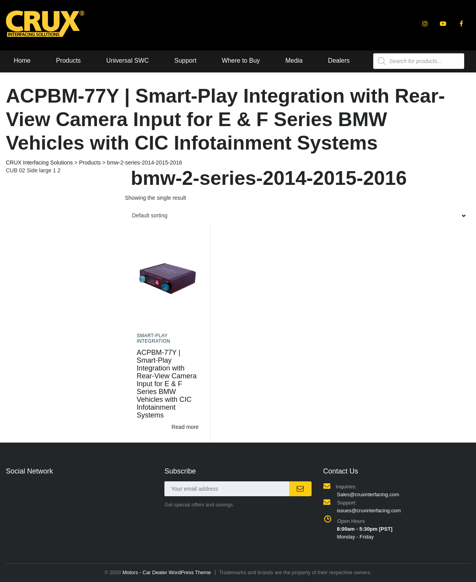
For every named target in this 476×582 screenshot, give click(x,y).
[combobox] (297, 215)
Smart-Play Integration (153, 338)
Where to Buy (241, 60)
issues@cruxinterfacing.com (369, 510)
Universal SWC (127, 60)
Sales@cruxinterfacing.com (368, 494)
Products (68, 60)
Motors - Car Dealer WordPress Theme (166, 572)
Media (294, 60)
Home (22, 60)
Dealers (339, 60)
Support (185, 60)
